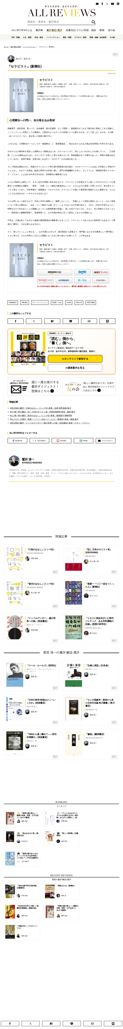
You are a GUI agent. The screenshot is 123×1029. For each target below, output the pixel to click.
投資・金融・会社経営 (98, 37)
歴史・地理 (67, 37)
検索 (94, 22)
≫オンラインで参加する (75, 358)
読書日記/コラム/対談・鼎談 (81, 30)
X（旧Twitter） (39, 440)
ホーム (6, 47)
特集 (81, 1012)
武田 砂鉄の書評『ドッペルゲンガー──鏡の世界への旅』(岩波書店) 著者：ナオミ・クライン (50, 423)
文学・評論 (15, 37)
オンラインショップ (57, 1015)
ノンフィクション (53, 37)
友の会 (111, 30)
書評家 (39, 30)
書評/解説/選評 (54, 30)
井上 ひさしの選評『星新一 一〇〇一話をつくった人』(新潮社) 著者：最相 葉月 (44, 419)
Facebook (17, 440)
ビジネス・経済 (80, 37)
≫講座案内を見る (75, 367)
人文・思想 (27, 37)
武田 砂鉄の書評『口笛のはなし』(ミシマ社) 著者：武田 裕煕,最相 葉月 (40, 408)
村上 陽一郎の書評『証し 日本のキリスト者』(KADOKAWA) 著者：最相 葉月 (42, 412)
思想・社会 (57, 302)
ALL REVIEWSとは (21, 30)
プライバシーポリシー (87, 1015)
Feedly (84, 440)
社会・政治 (39, 37)
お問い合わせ (101, 1015)
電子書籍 (91, 302)
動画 (102, 30)
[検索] (61, 22)
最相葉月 (13, 302)
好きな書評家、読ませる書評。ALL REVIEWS (61, 10)
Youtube (61, 440)
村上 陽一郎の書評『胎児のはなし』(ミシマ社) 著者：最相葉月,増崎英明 (41, 415)
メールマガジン (105, 440)
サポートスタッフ (72, 1015)
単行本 (79, 302)
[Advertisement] (38, 510)
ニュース (46, 1015)
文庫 (69, 302)
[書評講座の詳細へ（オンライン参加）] (28, 349)
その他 (112, 37)
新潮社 (25, 302)
